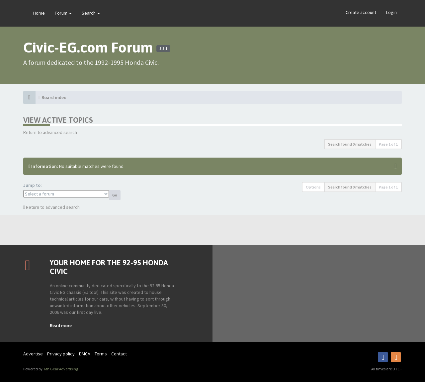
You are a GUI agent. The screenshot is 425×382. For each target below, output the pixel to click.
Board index (54, 97)
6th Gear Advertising (60, 368)
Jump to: (32, 185)
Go (114, 194)
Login (391, 12)
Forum (63, 13)
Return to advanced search (50, 132)
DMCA (84, 354)
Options (313, 187)
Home (39, 13)
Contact (119, 354)
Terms (101, 354)
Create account (361, 12)
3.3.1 (163, 49)
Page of (388, 144)
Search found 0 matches (350, 144)
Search (91, 13)
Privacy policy (61, 354)
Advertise (33, 354)
